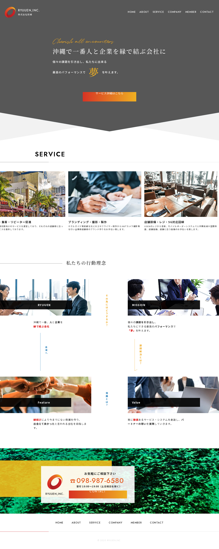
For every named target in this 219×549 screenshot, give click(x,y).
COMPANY (175, 12)
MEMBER (190, 12)
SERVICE (158, 12)
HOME (132, 12)
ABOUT (144, 12)
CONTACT (207, 12)
